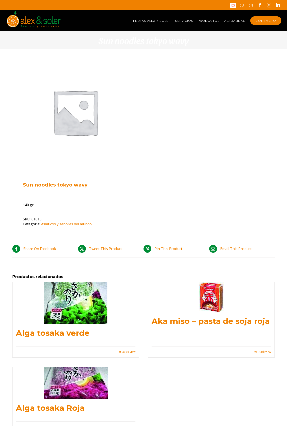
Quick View (128, 352)
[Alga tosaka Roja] (76, 383)
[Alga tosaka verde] (76, 303)
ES (233, 5)
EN (250, 5)
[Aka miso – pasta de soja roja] (211, 297)
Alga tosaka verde (52, 333)
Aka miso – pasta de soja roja (211, 321)
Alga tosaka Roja (50, 408)
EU (241, 5)
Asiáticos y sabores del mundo (66, 224)
